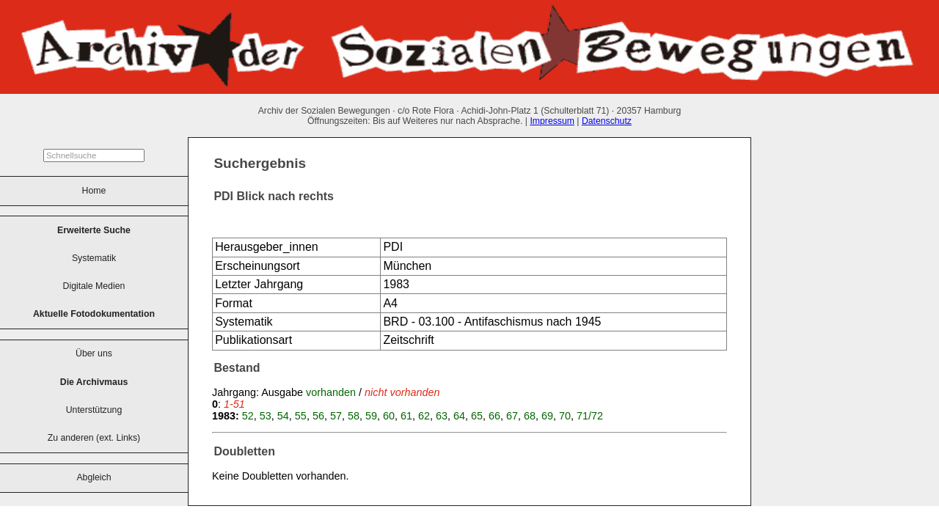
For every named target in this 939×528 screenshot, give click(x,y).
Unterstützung (94, 410)
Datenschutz (607, 121)
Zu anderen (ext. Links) (94, 438)
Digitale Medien (94, 286)
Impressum (552, 121)
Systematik (94, 258)
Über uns (94, 353)
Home (94, 191)
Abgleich (93, 477)
